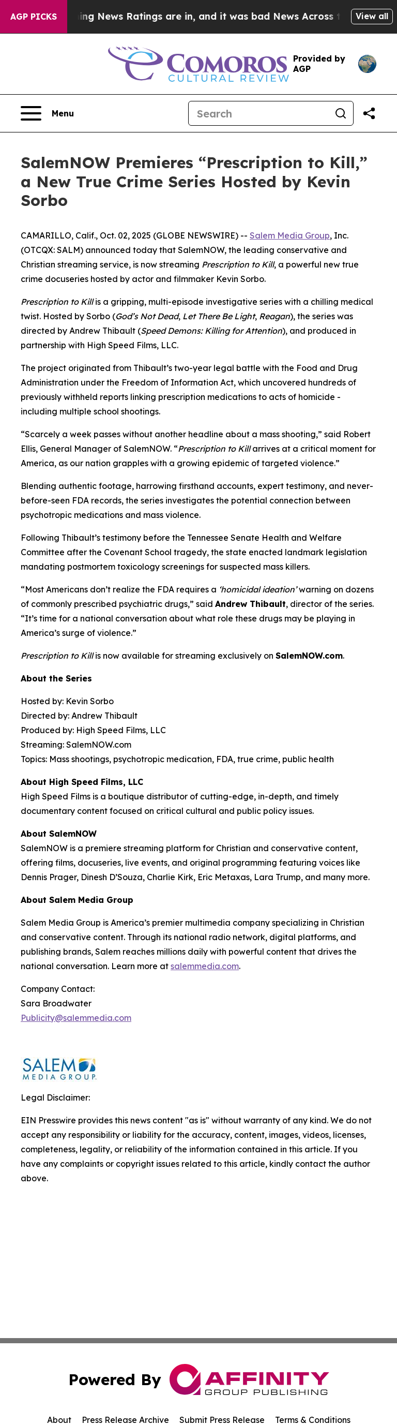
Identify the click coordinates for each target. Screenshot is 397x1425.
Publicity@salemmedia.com (76, 1018)
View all (372, 16)
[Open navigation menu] (47, 113)
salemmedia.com (205, 966)
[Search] (258, 113)
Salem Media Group (290, 235)
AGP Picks (33, 16)
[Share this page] (369, 113)
